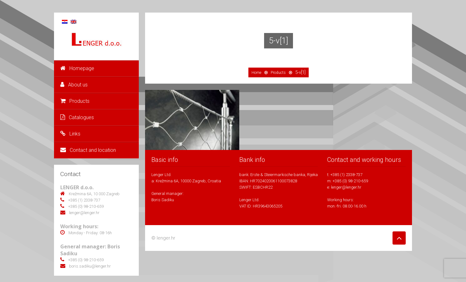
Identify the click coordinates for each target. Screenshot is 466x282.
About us (74, 85)
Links (70, 134)
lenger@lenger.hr (346, 187)
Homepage (77, 68)
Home (256, 72)
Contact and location (88, 150)
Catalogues (77, 117)
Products (74, 101)
